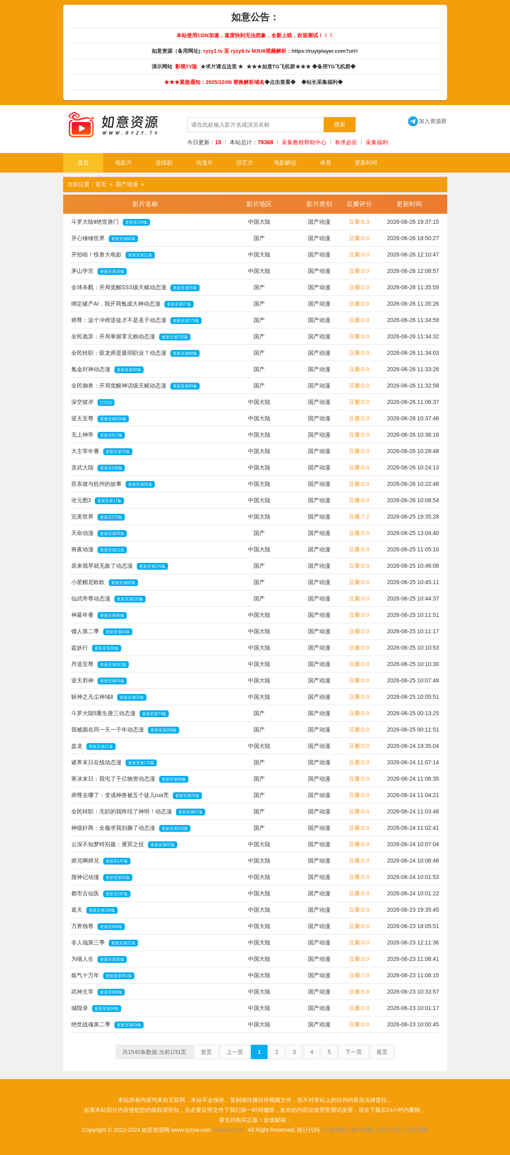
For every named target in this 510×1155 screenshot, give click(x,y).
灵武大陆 (98, 467)
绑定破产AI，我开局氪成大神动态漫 (132, 304)
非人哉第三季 (104, 942)
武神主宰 (98, 992)
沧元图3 (97, 500)
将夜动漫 (99, 549)
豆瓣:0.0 (359, 238)
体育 (325, 162)
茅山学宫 (99, 271)
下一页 (353, 1052)
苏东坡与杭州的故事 (113, 484)
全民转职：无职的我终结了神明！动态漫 (138, 811)
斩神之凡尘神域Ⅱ (108, 697)
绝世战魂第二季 (107, 1024)
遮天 (94, 910)
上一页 (234, 1052)
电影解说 (285, 162)
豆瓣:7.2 (359, 516)
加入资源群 (427, 121)
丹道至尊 (100, 664)
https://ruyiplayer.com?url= (325, 51)
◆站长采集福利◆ (323, 82)
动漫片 (204, 162)
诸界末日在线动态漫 (114, 762)
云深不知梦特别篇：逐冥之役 (124, 844)
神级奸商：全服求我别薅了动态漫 (131, 828)
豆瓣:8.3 (359, 222)
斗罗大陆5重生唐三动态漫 (120, 713)
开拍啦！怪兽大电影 (113, 254)
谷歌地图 (417, 1130)
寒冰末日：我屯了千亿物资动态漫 (129, 779)
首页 (83, 162)
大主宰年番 (101, 451)
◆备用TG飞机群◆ (335, 67)
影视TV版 (187, 67)
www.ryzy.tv (229, 1130)
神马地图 (362, 1130)
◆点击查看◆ (281, 82)
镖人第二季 (101, 631)
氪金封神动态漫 (107, 369)
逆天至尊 (100, 418)
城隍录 (96, 1008)
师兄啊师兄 (101, 861)
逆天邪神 (99, 680)
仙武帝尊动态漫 (108, 598)
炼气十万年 (103, 975)
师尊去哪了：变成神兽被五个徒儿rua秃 (136, 795)
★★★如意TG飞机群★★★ (279, 67)
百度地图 (335, 1130)
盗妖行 (96, 648)
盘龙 (93, 746)
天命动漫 (99, 533)
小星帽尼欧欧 (104, 582)
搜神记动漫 (101, 877)
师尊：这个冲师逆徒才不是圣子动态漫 (136, 320)
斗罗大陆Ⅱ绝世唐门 (110, 222)
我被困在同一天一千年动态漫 (125, 730)
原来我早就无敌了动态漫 (119, 566)
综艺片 (244, 162)
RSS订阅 (389, 1130)
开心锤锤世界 (104, 238)
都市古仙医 (101, 893)
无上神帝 (98, 435)
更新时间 (366, 162)
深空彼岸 (92, 402)
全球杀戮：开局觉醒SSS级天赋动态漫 (135, 287)
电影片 (123, 162)
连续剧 (164, 162)
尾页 (382, 1052)
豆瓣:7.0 (359, 975)
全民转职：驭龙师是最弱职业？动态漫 (135, 353)
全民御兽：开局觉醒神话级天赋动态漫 (135, 386)
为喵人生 (99, 959)
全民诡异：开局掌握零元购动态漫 (131, 336)
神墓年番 (99, 615)
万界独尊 (98, 926)
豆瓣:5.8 (359, 991)
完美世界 (98, 517)
